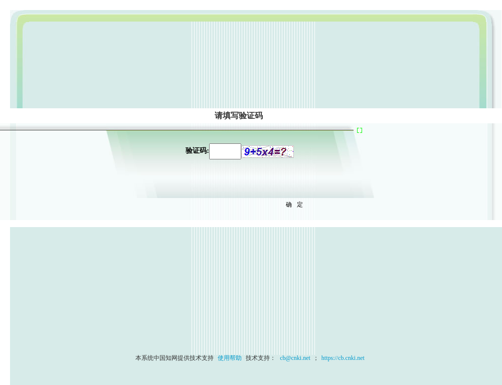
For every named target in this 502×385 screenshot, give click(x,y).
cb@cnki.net (294, 357)
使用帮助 (230, 357)
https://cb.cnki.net (343, 357)
